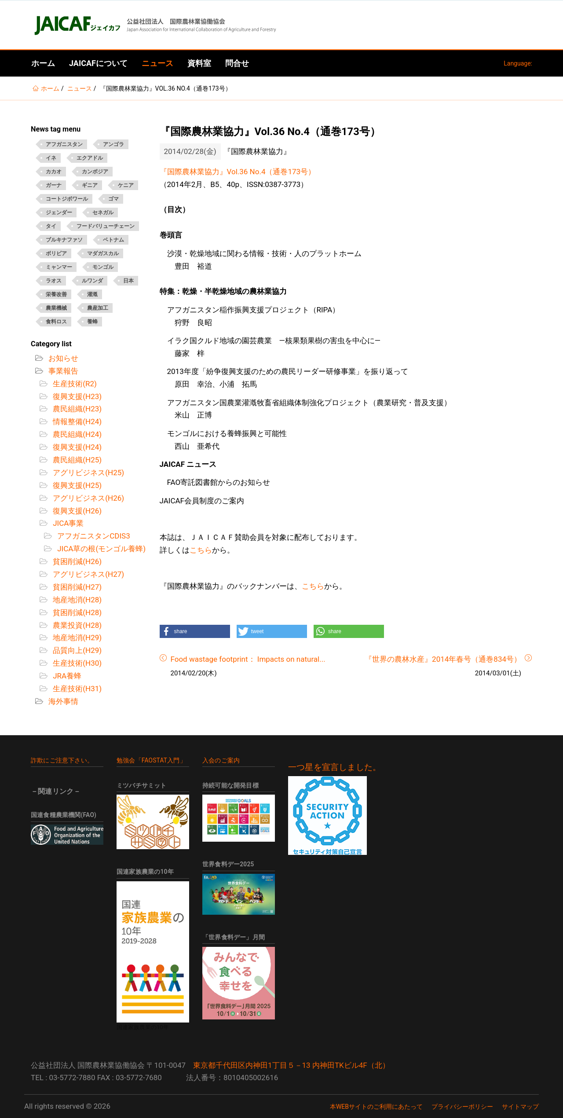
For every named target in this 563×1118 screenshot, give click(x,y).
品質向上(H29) (76, 650)
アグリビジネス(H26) (87, 498)
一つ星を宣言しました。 (334, 767)
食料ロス (56, 322)
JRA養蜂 (66, 675)
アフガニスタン (64, 144)
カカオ (54, 172)
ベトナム (113, 240)
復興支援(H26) (76, 510)
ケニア (126, 185)
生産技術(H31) (76, 688)
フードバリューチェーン (106, 226)
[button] (195, 631)
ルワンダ (92, 281)
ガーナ (54, 185)
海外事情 (62, 701)
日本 (128, 281)
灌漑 (92, 294)
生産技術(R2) (74, 383)
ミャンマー (59, 267)
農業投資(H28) (76, 625)
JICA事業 (67, 523)
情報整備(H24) (76, 421)
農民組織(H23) (76, 408)
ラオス (54, 281)
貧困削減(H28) (76, 612)
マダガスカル (103, 253)
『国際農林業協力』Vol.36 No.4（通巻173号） (238, 171)
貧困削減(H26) (76, 561)
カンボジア (95, 172)
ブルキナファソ (64, 240)
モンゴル (102, 267)
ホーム (43, 63)
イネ (51, 158)
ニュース (157, 63)
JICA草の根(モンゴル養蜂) (100, 548)
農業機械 (56, 308)
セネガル (102, 212)
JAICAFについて (98, 63)
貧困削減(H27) (76, 587)
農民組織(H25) (76, 459)
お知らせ (62, 358)
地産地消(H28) (76, 599)
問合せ (237, 63)
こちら (201, 550)
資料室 (199, 63)
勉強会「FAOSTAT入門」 (151, 760)
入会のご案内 (221, 760)
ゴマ (113, 199)
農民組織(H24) (76, 434)
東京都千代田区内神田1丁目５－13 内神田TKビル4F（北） (291, 1065)
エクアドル (90, 158)
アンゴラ (113, 144)
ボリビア (56, 253)
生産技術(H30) (76, 663)
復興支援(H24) (76, 447)
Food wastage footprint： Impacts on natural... (248, 659)
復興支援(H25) (76, 485)
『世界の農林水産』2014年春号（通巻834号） (443, 659)
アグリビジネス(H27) (87, 574)
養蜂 (92, 322)
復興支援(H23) (76, 396)
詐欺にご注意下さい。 (62, 760)
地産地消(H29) (76, 637)
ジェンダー (59, 212)
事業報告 (62, 371)
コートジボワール (67, 199)
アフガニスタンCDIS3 (92, 536)
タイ (51, 226)
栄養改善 (56, 294)
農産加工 (97, 308)
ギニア (90, 185)
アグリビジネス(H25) (87, 472)
